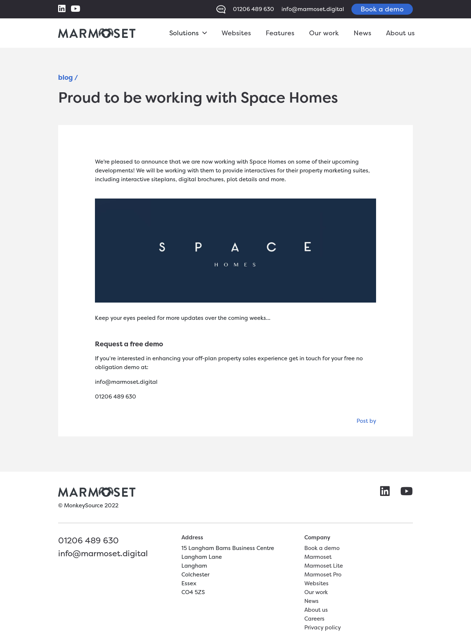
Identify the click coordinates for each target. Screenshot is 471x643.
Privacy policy (322, 627)
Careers (314, 618)
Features (280, 32)
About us (400, 32)
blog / (68, 77)
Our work (324, 32)
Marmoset (318, 557)
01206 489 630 (253, 9)
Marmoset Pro (322, 574)
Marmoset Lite (323, 565)
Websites (236, 32)
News (362, 32)
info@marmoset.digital (312, 9)
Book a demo (382, 9)
